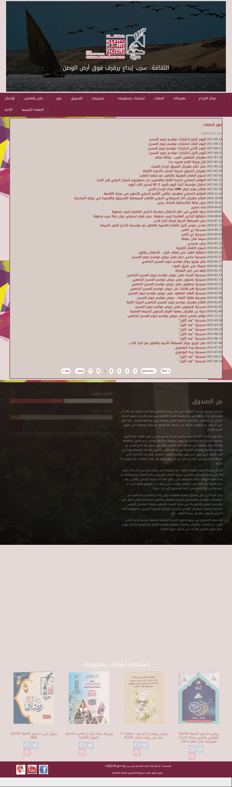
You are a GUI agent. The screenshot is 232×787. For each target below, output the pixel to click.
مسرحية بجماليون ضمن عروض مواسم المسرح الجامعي (169, 284)
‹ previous (148, 371)
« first (166, 371)
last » (65, 371)
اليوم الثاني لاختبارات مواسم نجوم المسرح (177, 148)
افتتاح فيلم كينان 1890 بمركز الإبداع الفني (177, 189)
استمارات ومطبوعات (131, 98)
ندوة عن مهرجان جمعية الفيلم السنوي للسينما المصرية (168, 311)
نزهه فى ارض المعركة (190, 271)
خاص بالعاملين (35, 98)
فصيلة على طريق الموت (189, 266)
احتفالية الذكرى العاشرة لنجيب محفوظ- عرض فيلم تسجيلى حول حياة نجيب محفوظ (149, 216)
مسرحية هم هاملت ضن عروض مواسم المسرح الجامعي (168, 289)
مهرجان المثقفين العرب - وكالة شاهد (180, 157)
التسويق (76, 98)
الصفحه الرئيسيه (33, 110)
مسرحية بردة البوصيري (190, 347)
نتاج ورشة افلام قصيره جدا (187, 162)
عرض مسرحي (196, 243)
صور (59, 98)
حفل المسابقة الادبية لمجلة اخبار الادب (179, 221)
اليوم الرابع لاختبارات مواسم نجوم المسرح (177, 139)
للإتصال (10, 98)
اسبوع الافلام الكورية (191, 248)
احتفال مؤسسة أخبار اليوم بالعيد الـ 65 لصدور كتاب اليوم (167, 185)
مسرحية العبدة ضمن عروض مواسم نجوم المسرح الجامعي (166, 275)
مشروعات (100, 98)
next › (80, 371)
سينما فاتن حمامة (193, 239)
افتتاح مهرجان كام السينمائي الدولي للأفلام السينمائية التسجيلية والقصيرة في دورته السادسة (140, 198)
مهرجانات (181, 98)
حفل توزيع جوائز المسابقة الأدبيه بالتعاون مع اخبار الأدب (167, 343)
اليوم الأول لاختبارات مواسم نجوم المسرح (177, 153)
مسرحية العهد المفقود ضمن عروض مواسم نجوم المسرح (167, 293)
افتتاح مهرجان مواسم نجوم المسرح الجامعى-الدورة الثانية (166, 302)
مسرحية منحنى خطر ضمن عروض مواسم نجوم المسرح (169, 257)
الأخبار (8, 110)
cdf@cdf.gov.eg (115, 766)
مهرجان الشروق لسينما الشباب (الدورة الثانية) (174, 171)
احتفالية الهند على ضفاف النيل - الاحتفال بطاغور (172, 252)
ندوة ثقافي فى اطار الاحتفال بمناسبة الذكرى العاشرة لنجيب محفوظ (159, 212)
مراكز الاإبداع (209, 98)
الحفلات (159, 98)
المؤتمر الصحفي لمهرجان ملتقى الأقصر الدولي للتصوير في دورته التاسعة (155, 194)
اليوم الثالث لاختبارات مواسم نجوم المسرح (177, 144)
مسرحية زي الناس (193, 230)
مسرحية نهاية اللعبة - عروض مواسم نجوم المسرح (171, 298)
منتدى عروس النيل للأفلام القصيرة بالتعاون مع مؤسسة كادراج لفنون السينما (153, 225)
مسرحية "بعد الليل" (192, 320)
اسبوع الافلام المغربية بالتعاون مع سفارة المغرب (172, 175)
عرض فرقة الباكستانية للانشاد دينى (181, 203)
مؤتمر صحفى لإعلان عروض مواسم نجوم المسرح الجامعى (167, 316)
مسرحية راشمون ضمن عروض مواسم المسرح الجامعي (169, 280)
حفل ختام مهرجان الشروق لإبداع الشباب (178, 166)
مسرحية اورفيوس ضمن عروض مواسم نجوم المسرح (170, 307)
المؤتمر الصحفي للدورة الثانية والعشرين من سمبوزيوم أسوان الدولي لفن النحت (151, 180)
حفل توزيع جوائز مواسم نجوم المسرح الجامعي (174, 261)
